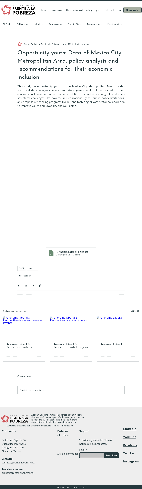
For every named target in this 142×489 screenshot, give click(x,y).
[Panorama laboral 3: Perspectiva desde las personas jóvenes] (24, 328)
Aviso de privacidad (67, 453)
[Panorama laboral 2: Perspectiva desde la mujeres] (71, 328)
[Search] (126, 10)
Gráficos (39, 24)
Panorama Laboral (111, 344)
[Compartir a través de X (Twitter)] (25, 285)
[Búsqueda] (132, 10)
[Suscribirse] (111, 455)
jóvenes (32, 268)
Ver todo (135, 310)
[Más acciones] (123, 44)
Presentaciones (94, 24)
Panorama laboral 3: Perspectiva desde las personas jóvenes (19, 346)
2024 (21, 268)
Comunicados (55, 24)
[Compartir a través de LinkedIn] (33, 285)
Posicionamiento (115, 24)
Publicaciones (23, 24)
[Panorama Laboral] (118, 328)
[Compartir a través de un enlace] (40, 285)
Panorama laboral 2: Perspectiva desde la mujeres (71, 346)
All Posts (7, 24)
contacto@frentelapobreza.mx (18, 462)
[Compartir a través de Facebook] (18, 285)
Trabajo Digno (74, 24)
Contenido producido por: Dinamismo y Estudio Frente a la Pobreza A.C (40, 425)
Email (82, 450)
